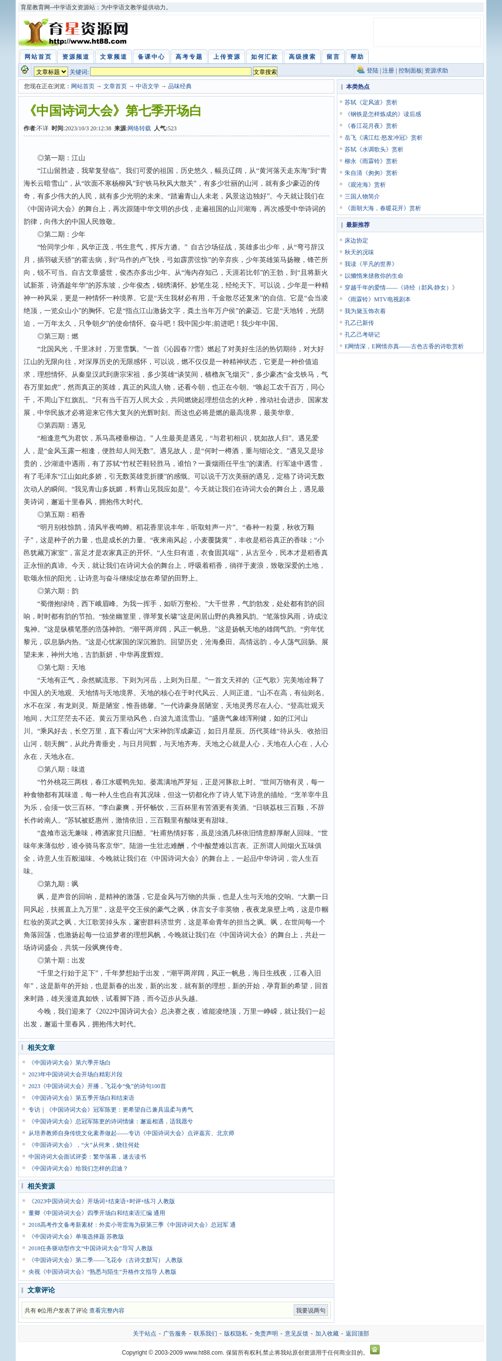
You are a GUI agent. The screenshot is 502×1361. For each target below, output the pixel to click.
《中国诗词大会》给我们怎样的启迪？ (78, 1168)
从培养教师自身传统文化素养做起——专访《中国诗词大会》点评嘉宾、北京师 (131, 1133)
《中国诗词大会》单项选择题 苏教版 (76, 1236)
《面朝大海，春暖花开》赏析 (383, 208)
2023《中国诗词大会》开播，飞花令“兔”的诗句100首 (97, 1086)
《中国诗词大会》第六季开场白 (69, 1062)
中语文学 (147, 86)
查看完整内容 (107, 1310)
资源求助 (436, 70)
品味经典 (180, 86)
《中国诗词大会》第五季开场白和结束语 (81, 1097)
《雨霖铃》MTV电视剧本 (378, 299)
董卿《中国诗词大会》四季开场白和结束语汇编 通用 (96, 1213)
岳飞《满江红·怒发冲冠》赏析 (384, 137)
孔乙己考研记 (362, 334)
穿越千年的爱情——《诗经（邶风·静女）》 (401, 287)
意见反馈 (296, 1333)
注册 (388, 70)
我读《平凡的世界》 (371, 264)
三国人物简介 (362, 196)
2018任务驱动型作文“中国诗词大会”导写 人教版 (90, 1248)
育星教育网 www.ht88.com (75, 32)
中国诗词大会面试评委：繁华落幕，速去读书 (87, 1156)
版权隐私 (236, 1333)
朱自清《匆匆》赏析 (371, 173)
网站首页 (83, 86)
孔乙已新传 (359, 322)
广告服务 (175, 1333)
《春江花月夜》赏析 (371, 125)
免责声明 (266, 1333)
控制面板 (410, 70)
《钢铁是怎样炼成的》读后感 (383, 114)
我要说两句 (311, 1310)
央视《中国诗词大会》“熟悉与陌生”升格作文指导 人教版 (102, 1271)
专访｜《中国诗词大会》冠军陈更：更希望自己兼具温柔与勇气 (110, 1109)
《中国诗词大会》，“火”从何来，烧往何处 (84, 1145)
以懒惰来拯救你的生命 (374, 275)
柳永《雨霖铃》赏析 (371, 161)
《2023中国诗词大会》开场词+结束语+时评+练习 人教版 (101, 1201)
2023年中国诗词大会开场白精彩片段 (75, 1074)
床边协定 (356, 240)
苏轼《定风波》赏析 (371, 102)
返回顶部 (357, 1333)
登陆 (372, 70)
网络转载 (139, 128)
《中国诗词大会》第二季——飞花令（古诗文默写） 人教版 (105, 1260)
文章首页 (115, 86)
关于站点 (144, 1333)
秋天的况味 (359, 252)
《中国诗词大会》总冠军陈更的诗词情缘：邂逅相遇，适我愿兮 (110, 1121)
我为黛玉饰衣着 (365, 311)
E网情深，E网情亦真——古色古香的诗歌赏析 (404, 346)
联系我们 (205, 1333)
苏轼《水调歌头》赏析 (374, 149)
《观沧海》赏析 (365, 184)
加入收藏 (327, 1333)
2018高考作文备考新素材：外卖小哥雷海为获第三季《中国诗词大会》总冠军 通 (132, 1224)
